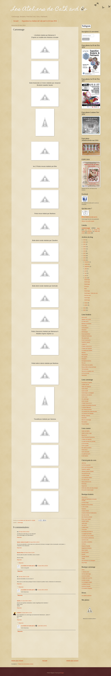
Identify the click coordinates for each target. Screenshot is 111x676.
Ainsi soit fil (84, 317)
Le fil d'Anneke (85, 443)
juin (85, 271)
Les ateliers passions (86, 595)
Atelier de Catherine (86, 386)
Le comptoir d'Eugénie (87, 588)
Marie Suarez (85, 550)
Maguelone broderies (87, 548)
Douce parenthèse (86, 334)
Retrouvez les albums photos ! (89, 618)
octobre (86, 264)
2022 (84, 242)
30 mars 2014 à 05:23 (34, 542)
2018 (84, 251)
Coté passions (85, 327)
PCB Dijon (84, 483)
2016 (84, 255)
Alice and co (84, 497)
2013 (84, 308)
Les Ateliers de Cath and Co (49, 9)
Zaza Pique (84, 562)
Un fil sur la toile (85, 373)
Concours (86, 286)
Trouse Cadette (85, 424)
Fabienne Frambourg (86, 336)
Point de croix (87, 295)
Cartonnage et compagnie (88, 392)
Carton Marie (85, 388)
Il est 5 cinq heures (86, 340)
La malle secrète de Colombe (88, 441)
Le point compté (85, 475)
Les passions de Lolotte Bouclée (89, 411)
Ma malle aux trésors (86, 447)
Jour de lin (84, 525)
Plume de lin (84, 449)
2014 (84, 260)
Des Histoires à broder (87, 517)
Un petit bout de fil (86, 453)
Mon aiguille (84, 356)
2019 (84, 248)
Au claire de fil (85, 321)
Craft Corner (84, 397)
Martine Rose (20, 552)
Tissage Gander (85, 556)
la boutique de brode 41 (87, 531)
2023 (84, 239)
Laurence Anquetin (86, 586)
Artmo (83, 569)
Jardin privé (84, 523)
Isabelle (19, 612)
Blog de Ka (84, 435)
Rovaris (83, 554)
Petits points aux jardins (87, 365)
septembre (87, 266)
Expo (85, 288)
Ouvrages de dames (86, 360)
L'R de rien (84, 529)
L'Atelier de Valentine (86, 439)
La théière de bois (86, 584)
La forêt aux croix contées (88, 535)
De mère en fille (85, 515)
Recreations (84, 421)
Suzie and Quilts (85, 451)
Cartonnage (87, 279)
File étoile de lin (85, 338)
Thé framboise (85, 369)
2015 (84, 257)
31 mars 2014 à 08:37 (26, 600)
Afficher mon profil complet (88, 221)
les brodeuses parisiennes (88, 537)
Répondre (19, 537)
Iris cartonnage (85, 399)
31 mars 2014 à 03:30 (42, 565)
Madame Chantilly (86, 546)
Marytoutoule (85, 354)
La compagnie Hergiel (87, 582)
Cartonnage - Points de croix (91, 293)
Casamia (84, 508)
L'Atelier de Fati (85, 384)
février (86, 302)
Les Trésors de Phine (87, 409)
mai (85, 273)
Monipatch (84, 358)
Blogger (62, 672)
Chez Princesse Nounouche (88, 437)
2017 (84, 253)
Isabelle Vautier (85, 521)
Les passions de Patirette (88, 413)
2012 (84, 310)
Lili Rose (84, 544)
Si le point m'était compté (87, 490)
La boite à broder (86, 580)
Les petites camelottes (87, 542)
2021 (84, 244)
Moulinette (84, 417)
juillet (86, 268)
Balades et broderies (86, 323)
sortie (88, 233)
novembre (87, 262)
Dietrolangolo (85, 331)
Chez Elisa (84, 325)
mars (86, 277)
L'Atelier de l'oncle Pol (87, 578)
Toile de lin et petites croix (88, 371)
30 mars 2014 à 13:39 (24, 576)
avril (86, 275)
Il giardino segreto (86, 342)
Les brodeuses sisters (87, 477)
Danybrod (84, 329)
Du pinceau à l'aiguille (87, 382)
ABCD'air (84, 463)
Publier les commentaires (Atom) (25, 664)
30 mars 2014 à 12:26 (29, 552)
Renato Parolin (85, 552)
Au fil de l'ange (85, 502)
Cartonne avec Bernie (87, 395)
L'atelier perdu (85, 527)
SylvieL (19, 600)
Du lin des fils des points (87, 467)
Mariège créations (86, 415)
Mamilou (84, 352)
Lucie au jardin (85, 445)
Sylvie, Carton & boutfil (23, 542)
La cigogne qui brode (86, 533)
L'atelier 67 (84, 344)
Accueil (15, 21)
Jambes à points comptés (88, 471)
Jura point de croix (86, 473)
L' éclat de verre (85, 571)
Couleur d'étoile (85, 510)
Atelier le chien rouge (87, 433)
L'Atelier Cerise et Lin (87, 346)
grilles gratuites (88, 229)
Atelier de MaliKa (86, 431)
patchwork (89, 231)
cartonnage (20, 522)
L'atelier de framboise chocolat (89, 405)
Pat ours (84, 363)
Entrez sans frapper (86, 519)
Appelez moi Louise (86, 319)
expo (98, 228)
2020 (84, 246)
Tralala (83, 558)
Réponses (21, 562)
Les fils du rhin (85, 539)
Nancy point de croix (86, 481)
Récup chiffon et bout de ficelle (89, 367)
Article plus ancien (72, 661)
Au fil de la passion (86, 465)
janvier (86, 305)
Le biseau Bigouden (86, 407)
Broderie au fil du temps (87, 504)
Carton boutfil (85, 390)
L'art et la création (86, 576)
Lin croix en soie (85, 479)
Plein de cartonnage (86, 419)
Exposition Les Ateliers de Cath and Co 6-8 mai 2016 (39, 21)
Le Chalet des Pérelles (87, 350)
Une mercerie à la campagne (88, 560)
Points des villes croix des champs (90, 488)
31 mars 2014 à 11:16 (26, 612)
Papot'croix (84, 485)
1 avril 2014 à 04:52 (42, 625)
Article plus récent (17, 661)
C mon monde (85, 506)
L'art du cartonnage (86, 573)
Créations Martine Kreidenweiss (89, 512)
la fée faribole (85, 456)
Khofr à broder (85, 401)
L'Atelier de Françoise (87, 348)
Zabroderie (84, 375)
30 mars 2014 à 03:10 (24, 531)
